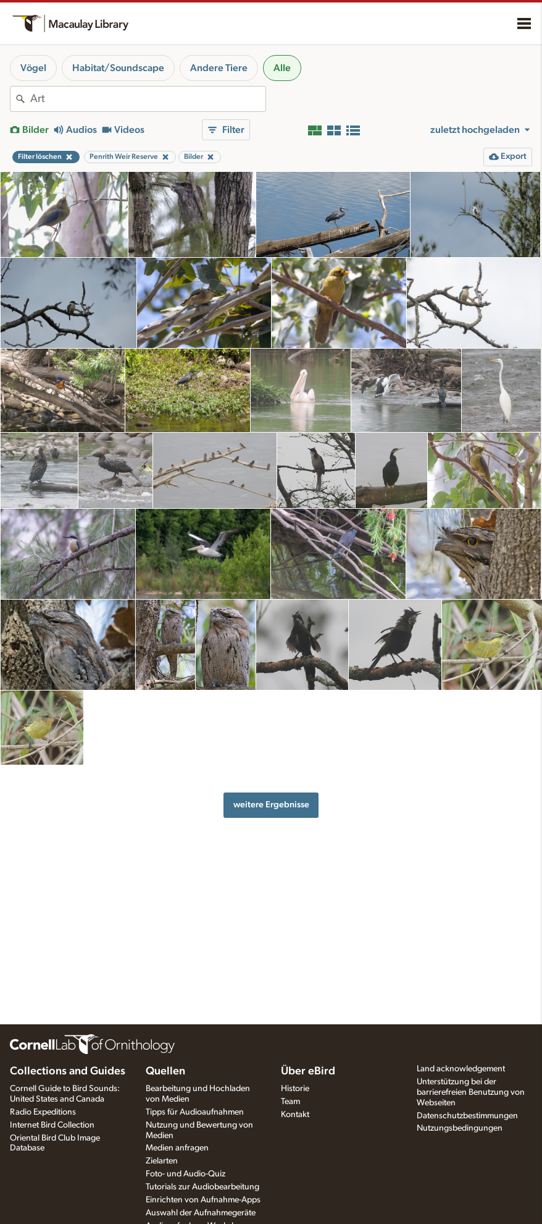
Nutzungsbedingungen (459, 1128)
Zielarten (162, 1161)
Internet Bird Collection (52, 1125)
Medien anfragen (177, 1148)
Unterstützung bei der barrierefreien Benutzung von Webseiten (471, 1092)
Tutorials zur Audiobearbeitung (202, 1187)
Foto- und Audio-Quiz (185, 1174)
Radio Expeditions (43, 1112)
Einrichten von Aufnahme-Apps (203, 1200)
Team (290, 1101)
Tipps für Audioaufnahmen (195, 1112)
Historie (295, 1088)
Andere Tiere (219, 68)
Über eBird (308, 1071)
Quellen (165, 1071)
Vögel (33, 68)
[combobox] (147, 99)
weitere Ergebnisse (271, 804)
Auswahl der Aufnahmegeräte (201, 1213)
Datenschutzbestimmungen (467, 1115)
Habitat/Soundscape (118, 68)
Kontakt (295, 1114)
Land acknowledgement (461, 1069)
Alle (282, 68)
